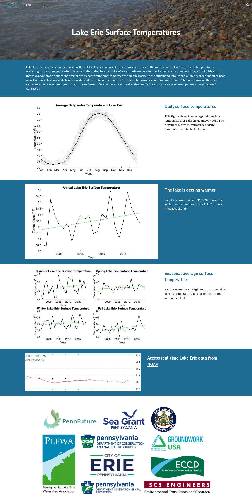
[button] (248, 5)
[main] (126, 30)
